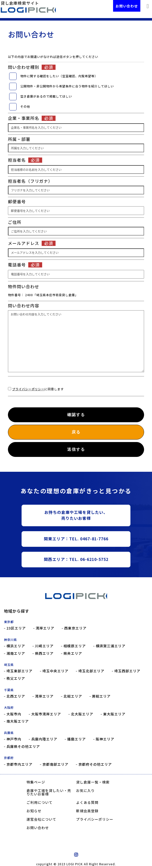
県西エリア (44, 653)
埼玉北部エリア (91, 671)
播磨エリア (76, 739)
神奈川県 (10, 639)
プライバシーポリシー (28, 389)
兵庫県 (9, 732)
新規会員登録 (87, 810)
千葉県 (9, 689)
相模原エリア (74, 646)
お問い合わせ (127, 5)
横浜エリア (15, 646)
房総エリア (101, 696)
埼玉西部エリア (127, 671)
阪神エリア (105, 739)
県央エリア (72, 653)
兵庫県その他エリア (23, 746)
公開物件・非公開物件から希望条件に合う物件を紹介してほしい (67, 86)
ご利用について (40, 802)
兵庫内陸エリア (44, 739)
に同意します (38, 389)
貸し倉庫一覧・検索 (93, 782)
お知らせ (34, 810)
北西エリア (15, 696)
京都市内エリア (19, 764)
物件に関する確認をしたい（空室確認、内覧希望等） (59, 76)
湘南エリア (15, 653)
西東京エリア (75, 628)
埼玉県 (9, 664)
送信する (76, 449)
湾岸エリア (45, 628)
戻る (76, 432)
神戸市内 (13, 739)
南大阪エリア (17, 721)
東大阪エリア (114, 714)
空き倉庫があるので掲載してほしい (46, 96)
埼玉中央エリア (55, 671)
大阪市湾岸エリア (46, 714)
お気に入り (85, 790)
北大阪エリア (82, 714)
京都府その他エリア (95, 764)
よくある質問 (87, 802)
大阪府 (9, 707)
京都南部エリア (55, 764)
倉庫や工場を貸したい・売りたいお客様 (49, 792)
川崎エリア (44, 646)
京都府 (9, 757)
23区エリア (16, 628)
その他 (25, 106)
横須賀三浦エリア (110, 646)
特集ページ (36, 782)
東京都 (9, 621)
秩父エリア (15, 678)
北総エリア (72, 696)
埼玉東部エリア (19, 671)
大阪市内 (13, 714)
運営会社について (41, 819)
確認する (76, 415)
